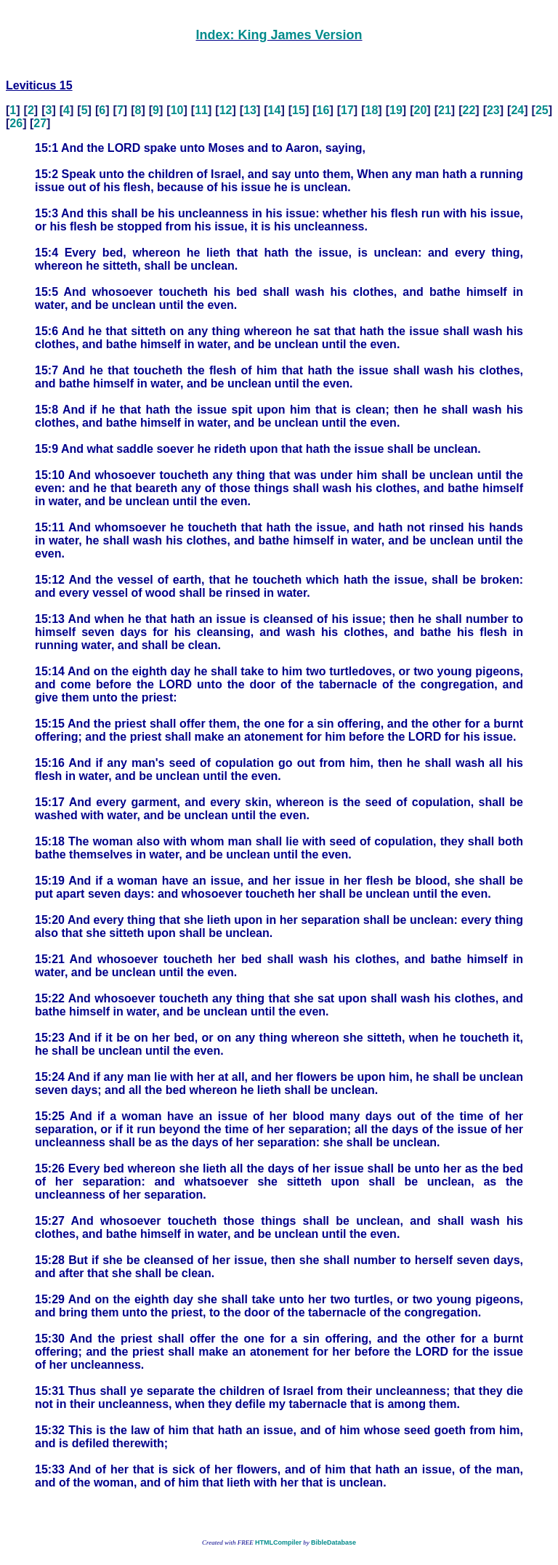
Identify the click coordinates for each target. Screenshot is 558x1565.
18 (372, 110)
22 (468, 110)
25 (542, 110)
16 (323, 110)
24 (517, 110)
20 (420, 110)
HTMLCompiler (278, 1542)
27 (39, 123)
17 (347, 110)
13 (249, 110)
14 (274, 110)
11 (201, 110)
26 (16, 123)
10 (177, 110)
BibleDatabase (333, 1542)
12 (225, 110)
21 (444, 110)
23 (493, 110)
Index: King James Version (278, 35)
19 (396, 110)
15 (298, 110)
